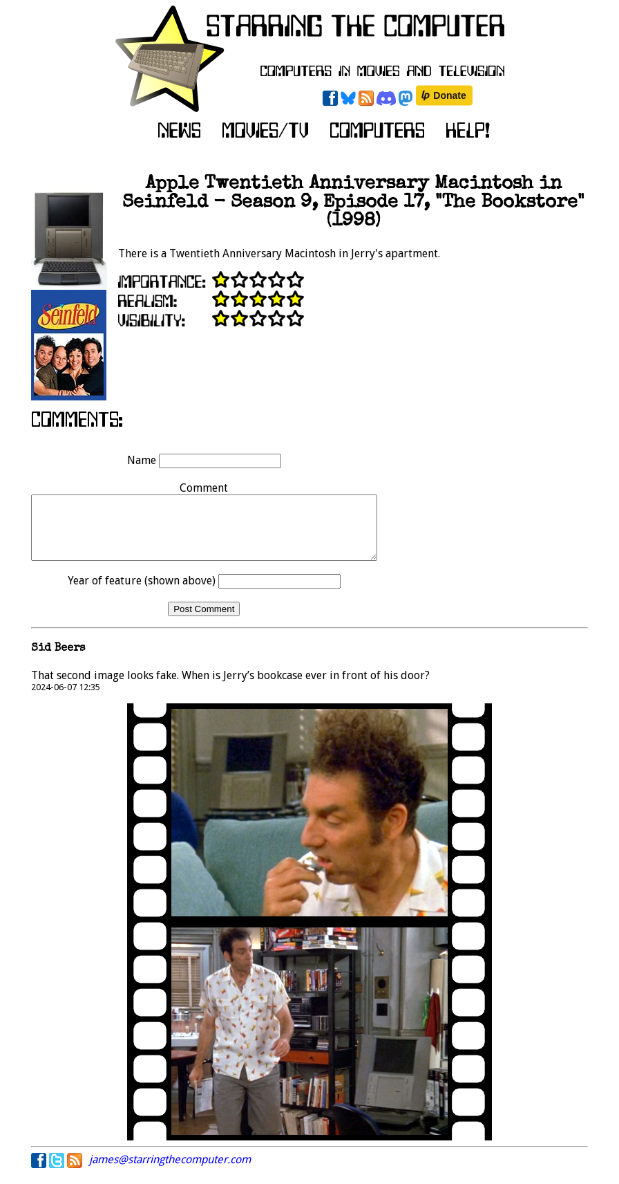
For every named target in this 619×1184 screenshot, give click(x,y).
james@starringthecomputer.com (170, 1171)
